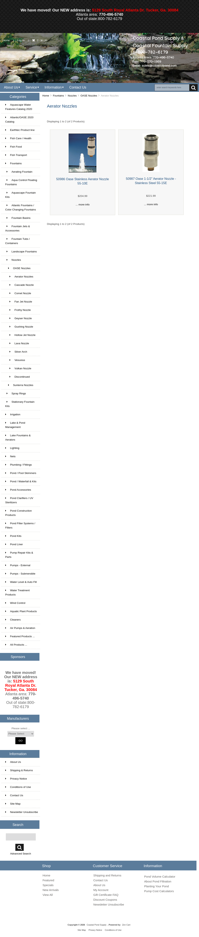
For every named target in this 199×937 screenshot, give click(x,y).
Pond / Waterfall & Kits (21, 481)
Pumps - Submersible (20, 573)
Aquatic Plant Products (21, 611)
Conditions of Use (18, 787)
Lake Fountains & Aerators (18, 437)
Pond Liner (14, 544)
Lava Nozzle (17, 343)
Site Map (13, 803)
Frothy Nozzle (18, 310)
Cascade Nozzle (19, 284)
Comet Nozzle (18, 293)
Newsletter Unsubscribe (21, 812)
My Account (100, 890)
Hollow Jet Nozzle (20, 335)
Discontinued (17, 376)
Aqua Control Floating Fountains (21, 182)
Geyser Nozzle (18, 318)
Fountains (58, 95)
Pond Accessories (18, 489)
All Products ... (16, 644)
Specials (48, 885)
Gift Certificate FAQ (105, 894)
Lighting (12, 448)
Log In (20, 40)
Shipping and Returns (107, 875)
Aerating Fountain (18, 171)
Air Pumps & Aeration (20, 628)
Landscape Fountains (21, 251)
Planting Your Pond (156, 886)
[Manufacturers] (20, 734)
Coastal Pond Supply (96, 925)
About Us (11, 87)
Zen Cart (126, 925)
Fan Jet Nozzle (18, 301)
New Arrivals (51, 890)
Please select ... (20, 728)
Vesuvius (15, 360)
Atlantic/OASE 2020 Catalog (19, 119)
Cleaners (13, 619)
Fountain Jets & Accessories (17, 228)
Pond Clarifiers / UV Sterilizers (19, 500)
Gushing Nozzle (19, 326)
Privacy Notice (16, 778)
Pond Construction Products (18, 512)
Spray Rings (15, 393)
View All (48, 894)
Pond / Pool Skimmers (20, 473)
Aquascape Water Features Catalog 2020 (18, 106)
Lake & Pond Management (15, 425)
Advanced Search (20, 853)
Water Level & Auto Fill (21, 582)
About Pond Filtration (157, 881)
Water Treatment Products (17, 592)
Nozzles (72, 95)
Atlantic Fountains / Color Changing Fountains (20, 207)
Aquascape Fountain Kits (20, 194)
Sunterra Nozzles (19, 385)
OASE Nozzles (88, 95)
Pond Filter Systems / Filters (20, 525)
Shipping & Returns (19, 770)
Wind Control (15, 602)
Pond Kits (13, 536)
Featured (48, 880)
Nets (10, 456)
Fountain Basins (18, 217)
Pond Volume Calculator (159, 876)
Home (6, 40)
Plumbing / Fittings (18, 464)
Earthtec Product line (20, 130)
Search (17, 825)
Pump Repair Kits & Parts (19, 554)
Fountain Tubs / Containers (17, 241)
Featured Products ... (20, 636)
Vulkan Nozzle (18, 368)
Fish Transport (16, 155)
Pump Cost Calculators (159, 891)
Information (53, 87)
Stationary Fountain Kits (19, 404)
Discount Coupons (105, 899)
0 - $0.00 (39, 40)
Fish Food (13, 146)
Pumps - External (17, 565)
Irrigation (12, 414)
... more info (83, 204)
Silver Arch (16, 351)
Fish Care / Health (18, 138)
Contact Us (77, 87)
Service (31, 87)
